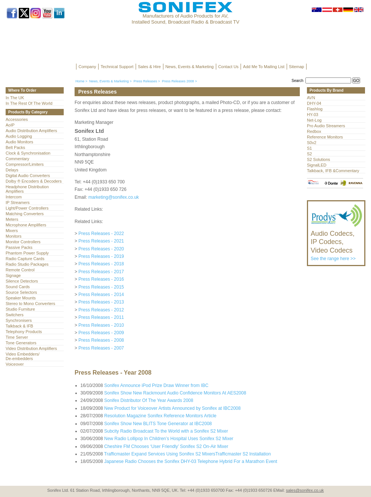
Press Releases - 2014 (101, 294)
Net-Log (314, 120)
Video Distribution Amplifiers (31, 348)
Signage (13, 275)
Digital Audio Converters (28, 175)
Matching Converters (25, 213)
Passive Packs (19, 247)
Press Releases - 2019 (101, 256)
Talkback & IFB (19, 326)
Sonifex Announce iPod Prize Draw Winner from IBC (156, 385)
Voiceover (15, 364)
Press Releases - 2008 (101, 340)
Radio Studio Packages (27, 264)
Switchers (15, 314)
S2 (309, 154)
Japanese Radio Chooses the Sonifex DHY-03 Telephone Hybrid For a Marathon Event (190, 461)
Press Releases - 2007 (101, 348)
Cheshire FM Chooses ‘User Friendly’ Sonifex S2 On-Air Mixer (166, 446)
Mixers (12, 230)
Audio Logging (19, 136)
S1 (309, 148)
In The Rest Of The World (29, 103)
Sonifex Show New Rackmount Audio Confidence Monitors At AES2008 (175, 393)
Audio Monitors (19, 142)
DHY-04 (314, 103)
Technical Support (117, 66)
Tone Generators (21, 343)
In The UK (15, 97)
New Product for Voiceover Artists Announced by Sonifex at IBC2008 (172, 408)
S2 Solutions (318, 159)
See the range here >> (337, 242)
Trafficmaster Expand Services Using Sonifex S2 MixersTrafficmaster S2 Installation (187, 454)
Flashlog (315, 109)
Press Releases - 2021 (101, 241)
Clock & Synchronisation (28, 153)
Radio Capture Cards (25, 258)
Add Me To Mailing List (263, 66)
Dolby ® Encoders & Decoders (34, 181)
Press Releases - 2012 (101, 309)
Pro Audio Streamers (326, 126)
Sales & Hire (149, 66)
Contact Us (228, 66)
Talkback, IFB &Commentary (333, 170)
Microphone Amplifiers (26, 225)
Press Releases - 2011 (101, 317)
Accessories (17, 119)
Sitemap (296, 66)
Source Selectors (21, 292)
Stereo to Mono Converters (30, 303)
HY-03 (312, 114)
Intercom (14, 197)
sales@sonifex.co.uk (305, 490)
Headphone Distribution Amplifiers (27, 189)
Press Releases (145, 81)
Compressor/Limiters (25, 164)
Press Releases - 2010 (101, 325)
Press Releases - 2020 (101, 248)
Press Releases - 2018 (101, 263)
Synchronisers (19, 320)
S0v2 (311, 142)
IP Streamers (18, 202)
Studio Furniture (20, 309)
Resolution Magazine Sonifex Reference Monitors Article (160, 415)
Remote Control (20, 270)
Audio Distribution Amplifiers (31, 130)
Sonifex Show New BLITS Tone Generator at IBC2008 (158, 423)
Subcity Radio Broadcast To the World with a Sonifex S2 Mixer (166, 431)
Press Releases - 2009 (101, 332)
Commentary (17, 158)
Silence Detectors (22, 281)
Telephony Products (24, 331)
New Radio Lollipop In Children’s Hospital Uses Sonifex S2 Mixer (168, 438)
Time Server (17, 337)
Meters (12, 219)
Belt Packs (15, 147)
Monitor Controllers (23, 242)
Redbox (314, 131)
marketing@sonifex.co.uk (113, 197)
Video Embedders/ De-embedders (22, 356)
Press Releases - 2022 (101, 233)
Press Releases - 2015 (101, 287)
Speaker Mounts (21, 298)
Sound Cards (18, 286)
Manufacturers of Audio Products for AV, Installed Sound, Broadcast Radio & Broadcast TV (185, 19)
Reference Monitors (325, 137)
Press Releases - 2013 (101, 302)
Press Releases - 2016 (101, 279)
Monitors (13, 236)
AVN (311, 97)
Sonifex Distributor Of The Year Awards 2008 (148, 400)
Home (79, 81)
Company (87, 66)
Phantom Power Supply (27, 253)
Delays (12, 170)
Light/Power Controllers (27, 208)
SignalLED (316, 165)
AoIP (10, 125)
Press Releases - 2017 (101, 271)
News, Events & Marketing (189, 66)
